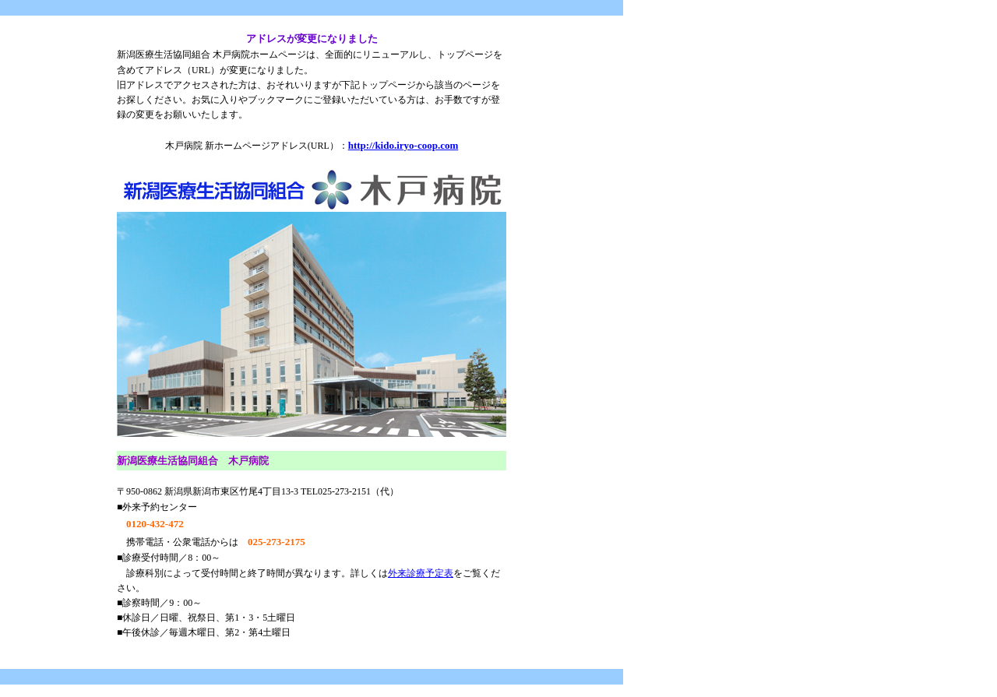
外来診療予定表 (420, 573)
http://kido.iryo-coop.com (403, 145)
